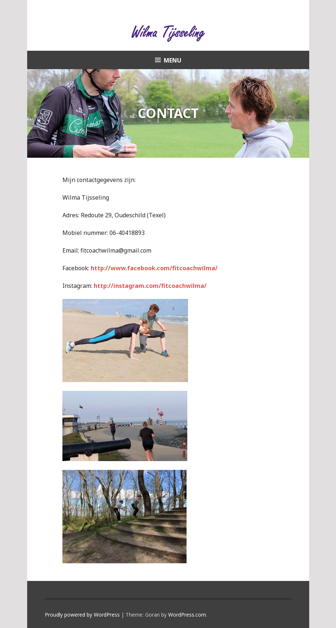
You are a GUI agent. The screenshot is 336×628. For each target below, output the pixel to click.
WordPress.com (187, 614)
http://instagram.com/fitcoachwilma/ (150, 286)
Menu (172, 60)
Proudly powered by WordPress (82, 614)
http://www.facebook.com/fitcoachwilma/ (154, 268)
